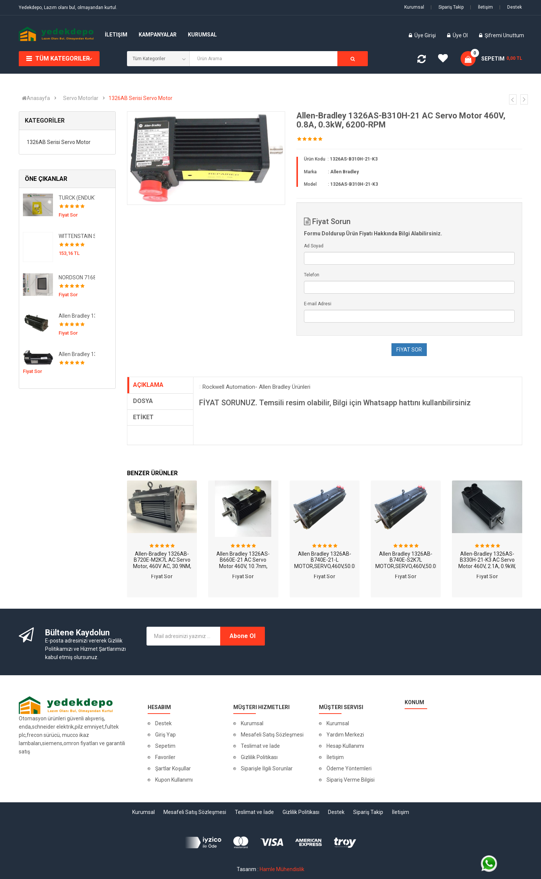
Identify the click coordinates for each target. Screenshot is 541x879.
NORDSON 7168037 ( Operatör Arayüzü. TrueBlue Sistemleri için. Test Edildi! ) (77, 277)
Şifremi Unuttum (504, 35)
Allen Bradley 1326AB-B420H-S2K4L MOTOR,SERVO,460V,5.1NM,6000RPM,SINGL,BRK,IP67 (77, 354)
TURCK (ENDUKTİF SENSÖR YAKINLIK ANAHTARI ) (77, 198)
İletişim (481, 7)
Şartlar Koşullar (173, 768)
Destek (510, 7)
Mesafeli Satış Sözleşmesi (272, 735)
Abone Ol (242, 636)
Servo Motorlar (80, 98)
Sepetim (165, 746)
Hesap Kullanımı (345, 746)
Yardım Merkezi (345, 735)
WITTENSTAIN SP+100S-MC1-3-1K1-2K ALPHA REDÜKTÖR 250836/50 (77, 236)
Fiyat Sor (162, 576)
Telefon (311, 274)
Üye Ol (460, 35)
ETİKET (143, 417)
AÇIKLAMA (148, 384)
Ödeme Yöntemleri (349, 768)
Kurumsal (414, 7)
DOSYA (143, 401)
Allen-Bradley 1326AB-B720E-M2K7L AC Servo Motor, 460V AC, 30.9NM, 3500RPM (162, 563)
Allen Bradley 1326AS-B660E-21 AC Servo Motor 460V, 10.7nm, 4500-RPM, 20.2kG (243, 563)
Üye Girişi (425, 35)
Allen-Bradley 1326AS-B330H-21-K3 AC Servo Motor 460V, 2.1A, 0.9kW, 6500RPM (487, 563)
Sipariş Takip (447, 7)
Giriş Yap (165, 735)
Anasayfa (36, 98)
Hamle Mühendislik (282, 869)
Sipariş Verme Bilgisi (350, 780)
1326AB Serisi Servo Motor (140, 98)
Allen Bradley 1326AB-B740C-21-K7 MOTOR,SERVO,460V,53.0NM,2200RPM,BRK (77, 316)
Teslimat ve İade (260, 746)
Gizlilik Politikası (259, 757)
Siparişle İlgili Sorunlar (267, 768)
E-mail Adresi (317, 303)
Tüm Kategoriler (62, 58)
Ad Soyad (313, 246)
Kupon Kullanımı (174, 780)
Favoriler (165, 757)
